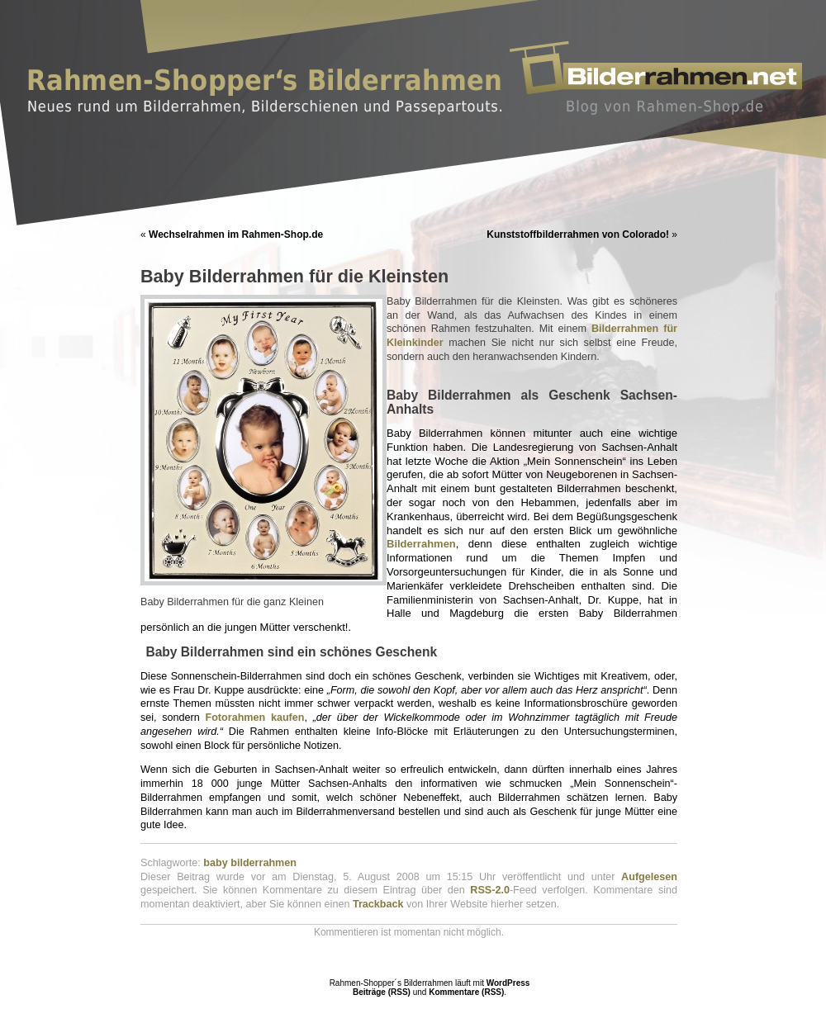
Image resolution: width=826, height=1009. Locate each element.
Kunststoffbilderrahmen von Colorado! (578, 234)
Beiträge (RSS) (382, 992)
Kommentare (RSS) (466, 992)
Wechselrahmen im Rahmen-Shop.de (236, 234)
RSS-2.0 (490, 890)
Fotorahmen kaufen (254, 717)
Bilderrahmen (421, 544)
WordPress (508, 983)
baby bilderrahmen (250, 863)
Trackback (378, 904)
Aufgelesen (649, 877)
